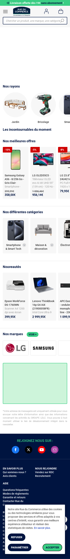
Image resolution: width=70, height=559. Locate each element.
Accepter (52, 547)
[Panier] (61, 11)
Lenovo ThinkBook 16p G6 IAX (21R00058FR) (43, 305)
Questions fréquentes (16, 489)
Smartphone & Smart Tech (13, 247)
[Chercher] (62, 20)
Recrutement (43, 475)
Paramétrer (19, 547)
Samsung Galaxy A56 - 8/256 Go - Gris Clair (14, 179)
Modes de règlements (16, 493)
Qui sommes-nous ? (14, 472)
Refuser (16, 537)
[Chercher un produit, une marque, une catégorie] (33, 20)
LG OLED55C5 (40, 175)
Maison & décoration (41, 247)
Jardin (15, 121)
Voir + (33, 334)
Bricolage (43, 121)
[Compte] (46, 11)
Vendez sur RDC (44, 472)
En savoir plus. (42, 527)
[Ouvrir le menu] (5, 11)
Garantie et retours (14, 497)
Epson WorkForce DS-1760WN (15, 303)
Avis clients (9, 475)
